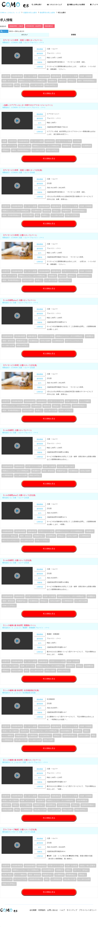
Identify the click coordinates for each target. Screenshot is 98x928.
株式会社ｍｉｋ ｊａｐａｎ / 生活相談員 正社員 (18, 695)
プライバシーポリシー (88, 914)
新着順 (73, 35)
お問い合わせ (52, 914)
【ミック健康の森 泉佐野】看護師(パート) (19, 628)
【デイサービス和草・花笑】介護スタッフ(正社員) (22, 171)
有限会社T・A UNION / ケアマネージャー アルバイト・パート (24, 108)
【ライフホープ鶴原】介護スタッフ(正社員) (19, 833)
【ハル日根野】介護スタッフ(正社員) (17, 563)
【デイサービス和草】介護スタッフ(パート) (19, 237)
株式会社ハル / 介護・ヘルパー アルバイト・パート (20, 304)
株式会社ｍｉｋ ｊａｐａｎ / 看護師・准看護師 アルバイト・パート (25, 630)
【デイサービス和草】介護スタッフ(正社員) (19, 367)
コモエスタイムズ (54, 4)
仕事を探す (37, 4)
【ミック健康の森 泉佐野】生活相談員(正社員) (20, 693)
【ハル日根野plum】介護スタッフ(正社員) (18, 498)
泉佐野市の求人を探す (47, 12)
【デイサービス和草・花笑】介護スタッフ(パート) (22, 41)
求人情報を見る (49, 94)
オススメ (24, 35)
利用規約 (41, 914)
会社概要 (33, 914)
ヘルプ (62, 914)
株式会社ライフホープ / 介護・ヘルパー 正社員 (18, 835)
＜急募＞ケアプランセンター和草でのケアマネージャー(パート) (27, 106)
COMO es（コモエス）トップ (10, 12)
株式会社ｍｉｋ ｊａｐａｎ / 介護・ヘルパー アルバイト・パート (25, 765)
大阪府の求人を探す (30, 12)
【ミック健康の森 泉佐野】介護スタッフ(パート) (21, 763)
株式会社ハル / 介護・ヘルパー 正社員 (15, 500)
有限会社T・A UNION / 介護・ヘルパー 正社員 (18, 174)
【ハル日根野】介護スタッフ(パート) (17, 432)
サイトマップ (72, 914)
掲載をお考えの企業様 (76, 4)
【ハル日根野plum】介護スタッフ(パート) (18, 302)
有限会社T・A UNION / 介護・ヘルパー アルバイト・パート (23, 43)
